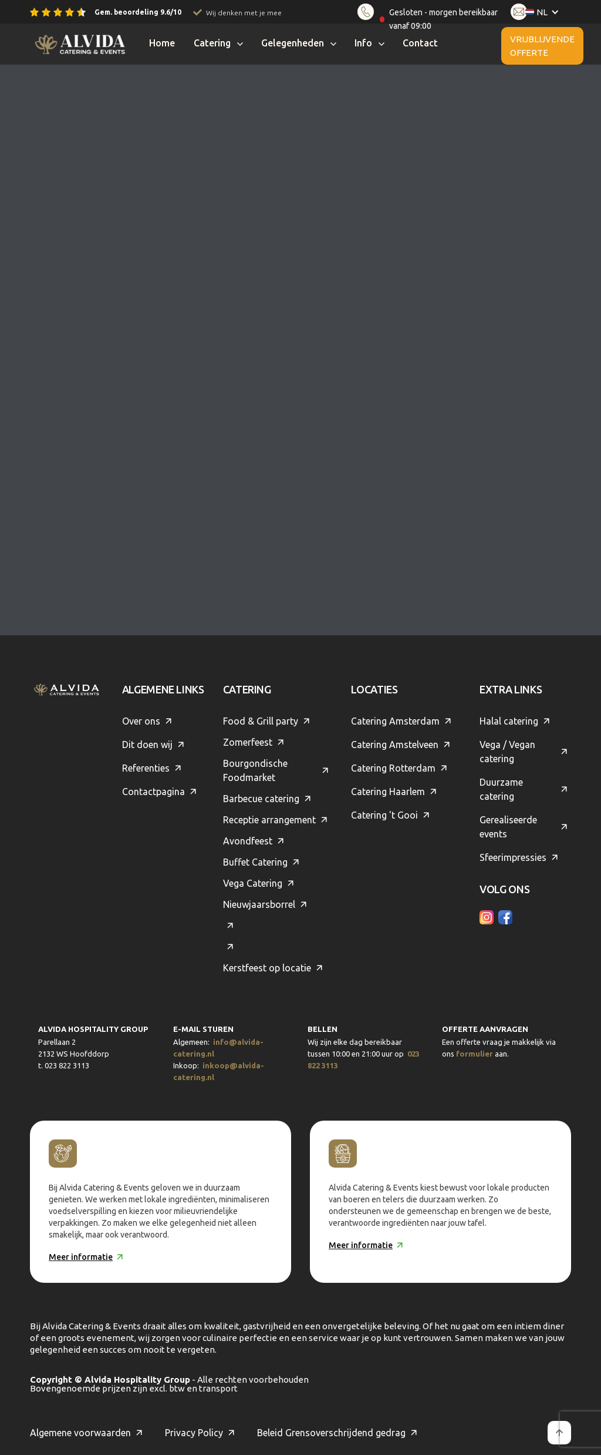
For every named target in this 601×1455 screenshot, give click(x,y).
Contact (420, 43)
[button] (549, 12)
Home (162, 43)
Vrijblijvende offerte (542, 46)
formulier (474, 1054)
